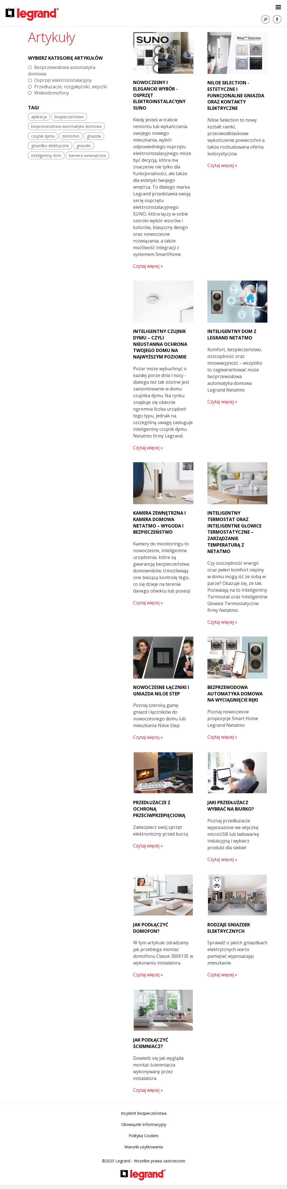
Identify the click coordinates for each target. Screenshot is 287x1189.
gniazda (94, 136)
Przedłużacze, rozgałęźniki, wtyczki (70, 87)
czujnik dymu (43, 136)
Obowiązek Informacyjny (143, 1124)
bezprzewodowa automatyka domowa (66, 126)
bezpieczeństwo (69, 116)
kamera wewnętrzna (87, 155)
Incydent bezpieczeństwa (143, 1113)
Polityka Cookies (144, 1135)
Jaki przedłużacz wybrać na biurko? (230, 805)
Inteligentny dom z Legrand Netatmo (231, 334)
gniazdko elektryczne (50, 145)
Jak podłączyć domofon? (150, 928)
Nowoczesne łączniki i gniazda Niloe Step (161, 690)
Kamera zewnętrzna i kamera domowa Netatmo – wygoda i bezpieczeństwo (159, 522)
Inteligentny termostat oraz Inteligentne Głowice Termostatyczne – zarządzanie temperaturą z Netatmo (234, 532)
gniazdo (84, 145)
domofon (70, 136)
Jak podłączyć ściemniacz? (150, 1043)
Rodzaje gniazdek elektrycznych (228, 928)
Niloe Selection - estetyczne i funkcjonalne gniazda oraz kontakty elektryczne (235, 95)
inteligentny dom (46, 155)
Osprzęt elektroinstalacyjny (63, 80)
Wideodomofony (51, 93)
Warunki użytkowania (143, 1146)
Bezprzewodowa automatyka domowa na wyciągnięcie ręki (235, 693)
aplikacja (39, 116)
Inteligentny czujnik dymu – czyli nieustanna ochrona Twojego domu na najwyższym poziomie (160, 344)
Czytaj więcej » (148, 266)
